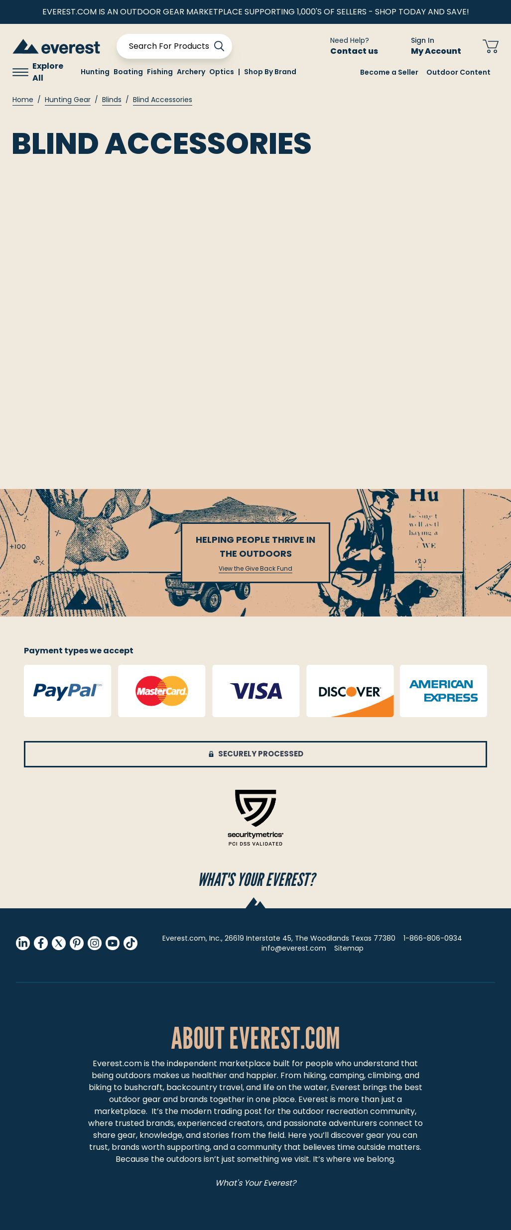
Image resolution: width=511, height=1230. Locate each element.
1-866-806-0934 (432, 938)
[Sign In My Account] (430, 46)
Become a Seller (389, 72)
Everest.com (117, 1063)
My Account (442, 51)
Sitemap (349, 948)
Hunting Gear (68, 100)
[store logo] (56, 46)
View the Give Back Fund (255, 569)
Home (22, 100)
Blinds (112, 100)
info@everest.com (293, 948)
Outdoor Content (458, 72)
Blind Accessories (162, 100)
